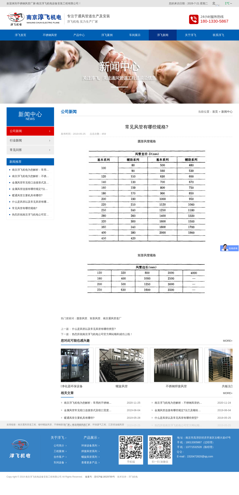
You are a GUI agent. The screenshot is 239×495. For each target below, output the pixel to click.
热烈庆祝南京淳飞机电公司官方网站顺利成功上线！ (102, 334)
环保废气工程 (99, 401)
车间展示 (134, 35)
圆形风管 (82, 318)
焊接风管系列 (89, 428)
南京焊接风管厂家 (81, 401)
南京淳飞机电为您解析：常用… (30, 169)
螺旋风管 (123, 386)
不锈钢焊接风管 (177, 386)
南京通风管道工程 (27, 401)
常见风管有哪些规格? (24, 208)
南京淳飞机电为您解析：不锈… (30, 176)
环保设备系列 (89, 422)
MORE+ (227, 340)
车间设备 (59, 439)
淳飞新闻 (162, 35)
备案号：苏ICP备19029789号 (100, 453)
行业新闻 (16, 140)
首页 (215, 111)
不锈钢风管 (50, 35)
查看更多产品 (89, 439)
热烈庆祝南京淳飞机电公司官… (30, 214)
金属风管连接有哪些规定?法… (30, 188)
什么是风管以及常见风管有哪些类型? (94, 328)
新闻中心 (227, 111)
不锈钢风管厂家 (62, 401)
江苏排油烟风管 (116, 401)
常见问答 (16, 149)
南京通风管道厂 (112, 318)
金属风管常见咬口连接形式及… (30, 182)
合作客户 (59, 433)
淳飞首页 (20, 35)
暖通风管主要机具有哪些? (27, 195)
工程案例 (59, 428)
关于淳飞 (190, 35)
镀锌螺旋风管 (45, 401)
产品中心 (79, 35)
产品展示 (90, 414)
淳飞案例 (107, 35)
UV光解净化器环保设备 (67, 386)
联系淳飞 (218, 35)
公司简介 (59, 422)
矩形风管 (95, 318)
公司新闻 (16, 131)
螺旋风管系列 (89, 433)
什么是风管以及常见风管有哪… (30, 201)
